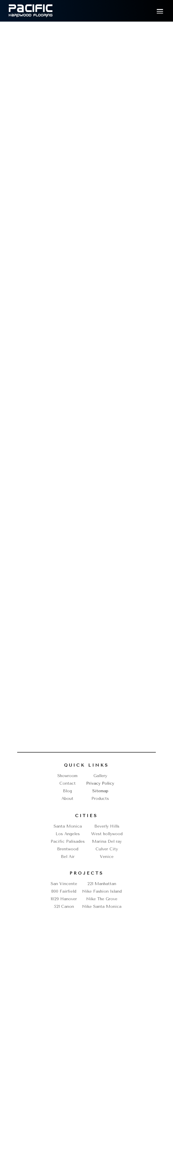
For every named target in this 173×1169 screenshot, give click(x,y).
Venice (107, 856)
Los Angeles (68, 833)
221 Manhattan (101, 883)
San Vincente (64, 883)
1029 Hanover (64, 898)
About (67, 798)
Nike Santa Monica (101, 906)
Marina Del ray (107, 841)
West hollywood (107, 833)
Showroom (67, 775)
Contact (67, 783)
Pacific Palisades (68, 841)
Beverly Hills (106, 826)
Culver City (107, 849)
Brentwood (67, 849)
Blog (67, 790)
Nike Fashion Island (102, 891)
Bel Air (68, 856)
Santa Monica (68, 826)
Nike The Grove (101, 898)
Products (100, 798)
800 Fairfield (63, 891)
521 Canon (64, 906)
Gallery (100, 775)
